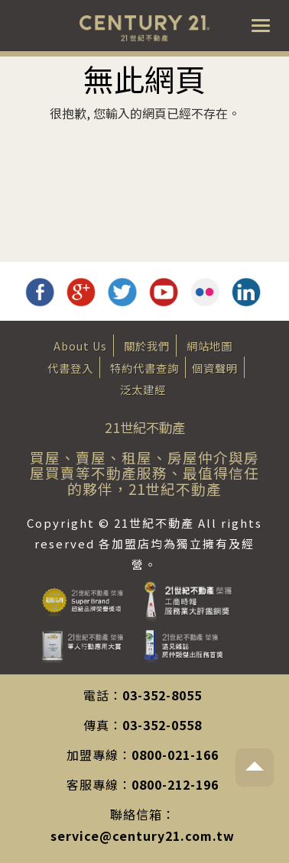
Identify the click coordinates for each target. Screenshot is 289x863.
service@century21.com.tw (142, 835)
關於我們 (147, 346)
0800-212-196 (175, 784)
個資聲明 (215, 368)
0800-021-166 (175, 754)
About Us (80, 346)
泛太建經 (143, 389)
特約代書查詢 (144, 368)
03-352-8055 (162, 695)
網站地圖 (209, 346)
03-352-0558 (162, 725)
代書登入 (70, 368)
